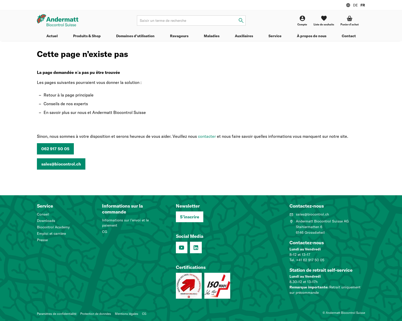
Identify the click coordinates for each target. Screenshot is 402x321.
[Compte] (302, 20)
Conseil (43, 214)
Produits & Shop (87, 36)
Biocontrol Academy (53, 227)
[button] (349, 20)
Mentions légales (126, 314)
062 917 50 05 (55, 148)
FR (362, 5)
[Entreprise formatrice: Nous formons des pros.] (189, 286)
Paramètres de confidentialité (56, 314)
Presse (42, 240)
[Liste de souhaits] (324, 20)
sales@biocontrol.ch (61, 164)
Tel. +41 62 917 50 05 (306, 260)
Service (275, 36)
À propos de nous (311, 36)
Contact (349, 36)
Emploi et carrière (51, 233)
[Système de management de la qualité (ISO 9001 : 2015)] (217, 286)
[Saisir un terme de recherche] (241, 20)
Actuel (52, 36)
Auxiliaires (244, 36)
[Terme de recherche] (191, 20)
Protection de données (95, 314)
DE (355, 5)
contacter (207, 136)
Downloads (46, 220)
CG (104, 231)
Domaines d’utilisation (135, 36)
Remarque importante (308, 287)
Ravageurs (179, 36)
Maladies (211, 36)
